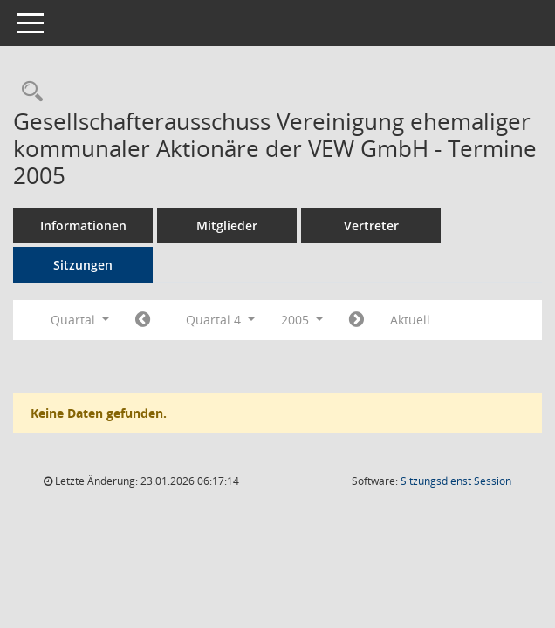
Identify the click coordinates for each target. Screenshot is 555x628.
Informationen (83, 225)
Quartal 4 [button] (220, 319)
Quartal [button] (80, 319)
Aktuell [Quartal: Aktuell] (410, 319)
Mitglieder (226, 225)
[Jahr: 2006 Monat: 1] (356, 320)
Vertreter (371, 225)
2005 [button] (302, 319)
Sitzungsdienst (456, 481)
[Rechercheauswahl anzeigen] (28, 92)
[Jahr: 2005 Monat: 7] (142, 320)
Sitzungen (83, 264)
